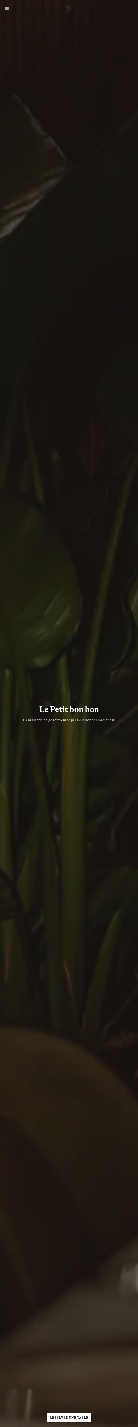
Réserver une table (69, 1417)
